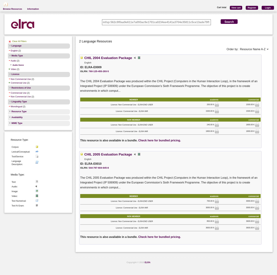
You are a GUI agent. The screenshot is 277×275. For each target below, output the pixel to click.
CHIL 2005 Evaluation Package (108, 154)
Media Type (17, 55)
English (14, 50)
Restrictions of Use (21, 88)
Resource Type (18, 111)
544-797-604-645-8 (99, 167)
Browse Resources (12, 9)
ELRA (148, 262)
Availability (17, 117)
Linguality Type (19, 101)
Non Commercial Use (21, 79)
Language (16, 46)
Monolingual (16, 106)
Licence (15, 74)
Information (33, 9)
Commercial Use (18, 83)
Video (13, 69)
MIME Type (16, 123)
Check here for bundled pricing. (159, 140)
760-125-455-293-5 (99, 71)
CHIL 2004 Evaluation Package (108, 58)
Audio (13, 61)
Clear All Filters (19, 41)
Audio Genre (18, 65)
